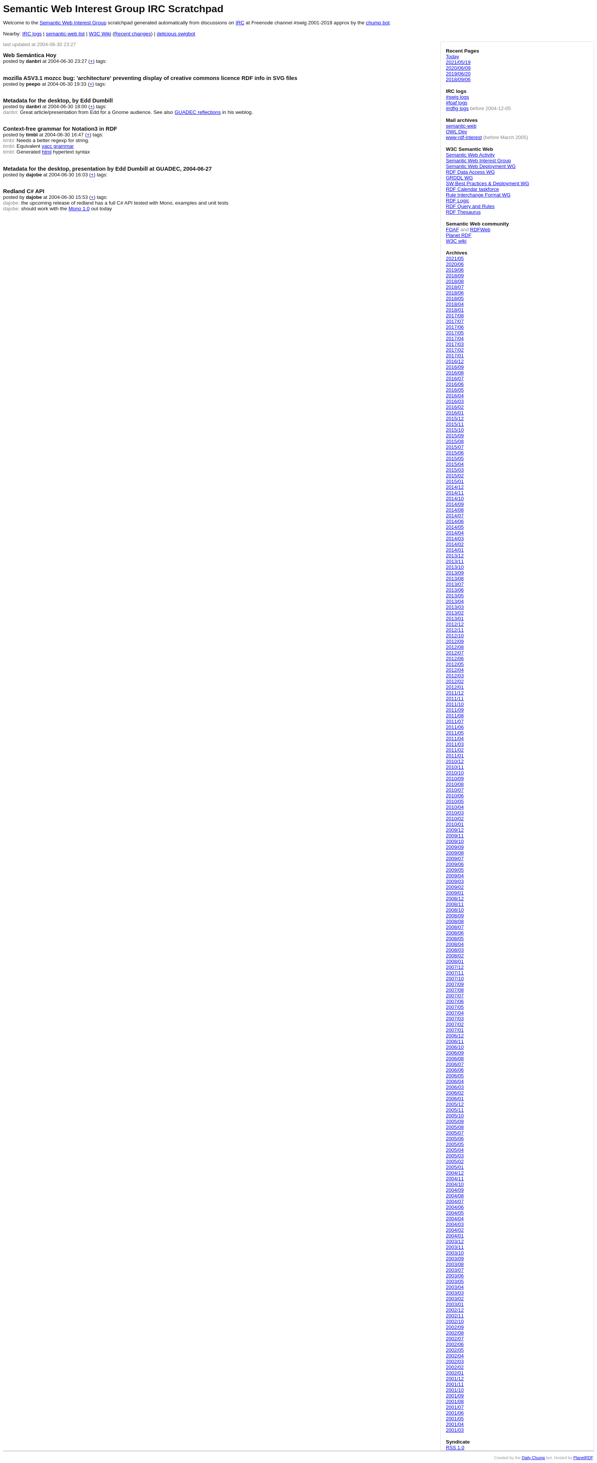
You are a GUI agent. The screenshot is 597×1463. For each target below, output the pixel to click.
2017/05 (455, 333)
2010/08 (455, 784)
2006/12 (455, 1036)
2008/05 (455, 938)
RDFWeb (480, 229)
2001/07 (455, 1407)
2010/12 (455, 761)
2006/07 (455, 1064)
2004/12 (455, 1173)
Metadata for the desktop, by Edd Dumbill (58, 101)
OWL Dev (456, 131)
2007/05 (455, 1007)
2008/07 (455, 927)
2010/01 (455, 824)
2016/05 (455, 390)
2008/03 (455, 950)
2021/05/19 (458, 62)
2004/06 (455, 1207)
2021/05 (455, 258)
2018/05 (455, 298)
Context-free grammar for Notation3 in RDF (60, 129)
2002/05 (455, 1350)
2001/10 (455, 1390)
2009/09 (455, 847)
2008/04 (455, 944)
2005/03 (455, 1156)
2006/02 (455, 1093)
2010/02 (455, 818)
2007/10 (455, 978)
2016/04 (455, 396)
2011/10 (455, 704)
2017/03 (455, 344)
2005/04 (455, 1150)
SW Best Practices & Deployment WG (487, 183)
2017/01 (455, 356)
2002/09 (455, 1327)
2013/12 (455, 556)
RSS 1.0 (455, 1447)
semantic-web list (65, 34)
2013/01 (455, 618)
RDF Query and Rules (470, 206)
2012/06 (455, 658)
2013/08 (455, 578)
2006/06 (455, 1070)
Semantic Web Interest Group (73, 23)
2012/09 (455, 641)
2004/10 (455, 1184)
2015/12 (455, 418)
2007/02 (455, 1024)
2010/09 (455, 778)
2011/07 (455, 721)
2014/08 (455, 510)
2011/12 (455, 693)
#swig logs (457, 97)
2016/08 (455, 373)
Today (452, 56)
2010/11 (455, 767)
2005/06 (455, 1138)
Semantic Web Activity (470, 155)
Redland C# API (24, 191)
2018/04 (455, 304)
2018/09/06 (458, 79)
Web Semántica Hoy (29, 55)
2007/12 (455, 967)
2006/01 (455, 1098)
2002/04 (455, 1356)
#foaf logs (456, 103)
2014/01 (455, 550)
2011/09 (455, 710)
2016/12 (455, 361)
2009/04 (455, 876)
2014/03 (455, 538)
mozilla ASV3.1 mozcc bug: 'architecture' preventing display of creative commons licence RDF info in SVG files (150, 78)
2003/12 (455, 1241)
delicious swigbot (176, 34)
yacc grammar (58, 146)
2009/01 (455, 893)
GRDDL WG (459, 178)
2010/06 (455, 796)
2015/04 (455, 464)
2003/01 (455, 1304)
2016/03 (455, 401)
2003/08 (455, 1264)
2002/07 (455, 1338)
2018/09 (455, 276)
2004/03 (455, 1224)
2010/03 (455, 813)
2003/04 (455, 1287)
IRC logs (32, 34)
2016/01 (455, 413)
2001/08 (455, 1401)
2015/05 (455, 458)
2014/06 (455, 521)
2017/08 (455, 316)
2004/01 (455, 1236)
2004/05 (455, 1213)
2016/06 (455, 384)
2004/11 (455, 1178)
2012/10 (455, 636)
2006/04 (455, 1081)
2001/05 (455, 1418)
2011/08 (455, 716)
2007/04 (455, 1013)
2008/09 (455, 916)
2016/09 (455, 367)
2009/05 (455, 870)
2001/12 (455, 1378)
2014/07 (455, 516)
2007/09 (455, 984)
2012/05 (455, 664)
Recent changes (132, 34)
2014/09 (455, 504)
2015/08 (455, 441)
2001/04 (455, 1424)
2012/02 (455, 681)
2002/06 (455, 1344)
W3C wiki (456, 241)
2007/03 (455, 1018)
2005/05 (455, 1144)
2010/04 (455, 807)
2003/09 (455, 1258)
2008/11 (455, 904)
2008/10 (455, 910)
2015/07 (455, 447)
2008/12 (455, 898)
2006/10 (455, 1047)
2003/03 (455, 1293)
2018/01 (455, 310)
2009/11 (455, 836)
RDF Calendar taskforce (472, 189)
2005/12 (455, 1104)
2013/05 (455, 596)
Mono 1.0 (79, 208)
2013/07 (455, 584)
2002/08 (455, 1333)
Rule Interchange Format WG (478, 195)
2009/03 (455, 881)
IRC (240, 23)
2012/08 (455, 647)
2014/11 (455, 493)
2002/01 (455, 1373)
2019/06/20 (458, 74)
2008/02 (455, 956)
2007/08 (455, 990)
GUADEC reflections (197, 112)
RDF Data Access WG (470, 172)
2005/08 (455, 1127)
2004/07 (455, 1201)
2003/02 (455, 1298)
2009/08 (455, 853)
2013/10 (455, 567)
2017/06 (455, 327)
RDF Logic (457, 200)
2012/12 (455, 624)
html (46, 152)
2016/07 (455, 378)
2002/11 (455, 1316)
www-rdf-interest (464, 137)
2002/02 (455, 1367)
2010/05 (455, 801)
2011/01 (455, 756)
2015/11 (455, 424)
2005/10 (455, 1116)
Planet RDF (458, 235)
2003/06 (455, 1276)
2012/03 (455, 676)
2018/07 (455, 287)
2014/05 (455, 527)
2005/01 (455, 1167)
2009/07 (455, 858)
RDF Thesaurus (463, 212)
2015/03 (455, 470)
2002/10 (455, 1321)
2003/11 (455, 1247)
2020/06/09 (458, 68)
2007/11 (455, 973)
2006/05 (455, 1076)
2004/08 (455, 1196)
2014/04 (455, 533)
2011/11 (455, 698)
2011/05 (455, 733)
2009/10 (455, 841)
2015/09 (455, 436)
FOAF (452, 229)
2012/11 (455, 630)
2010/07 (455, 790)
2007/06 (455, 1001)
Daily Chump (533, 1457)
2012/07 (455, 653)
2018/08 (455, 281)
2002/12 (455, 1310)
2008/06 (455, 933)
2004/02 (455, 1230)
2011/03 (455, 744)
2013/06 (455, 590)
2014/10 (455, 498)
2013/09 (455, 573)
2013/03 (455, 607)
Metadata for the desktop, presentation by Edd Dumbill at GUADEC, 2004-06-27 (107, 169)
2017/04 (455, 338)
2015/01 (455, 481)
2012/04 (455, 670)
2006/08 (455, 1058)
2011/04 (455, 738)
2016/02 (455, 407)
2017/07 (455, 321)
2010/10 (455, 773)
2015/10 (455, 430)
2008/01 (455, 961)
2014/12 (455, 487)
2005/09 (455, 1121)
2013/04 (455, 601)
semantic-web (461, 126)
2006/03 (455, 1087)
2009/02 (455, 887)
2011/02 (455, 750)
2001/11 (455, 1384)
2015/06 (455, 453)
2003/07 (455, 1270)
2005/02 (455, 1161)
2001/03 (455, 1430)
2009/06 (455, 864)
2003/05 (455, 1281)
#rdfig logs (457, 108)
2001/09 (455, 1396)
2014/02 (455, 544)
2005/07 (455, 1133)
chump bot (377, 23)
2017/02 (455, 350)
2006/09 (455, 1053)
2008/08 (455, 921)
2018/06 (455, 293)
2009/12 (455, 830)
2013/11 (455, 561)
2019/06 (455, 270)
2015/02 (455, 476)
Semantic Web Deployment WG (481, 166)
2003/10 (455, 1253)
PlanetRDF (583, 1457)
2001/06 (455, 1413)
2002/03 (455, 1361)
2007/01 (455, 1030)
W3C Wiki (100, 34)
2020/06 (455, 264)
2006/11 (455, 1041)
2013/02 (455, 613)
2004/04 (455, 1218)
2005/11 (455, 1110)
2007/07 (455, 996)
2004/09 (455, 1190)
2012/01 (455, 687)
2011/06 (455, 727)
